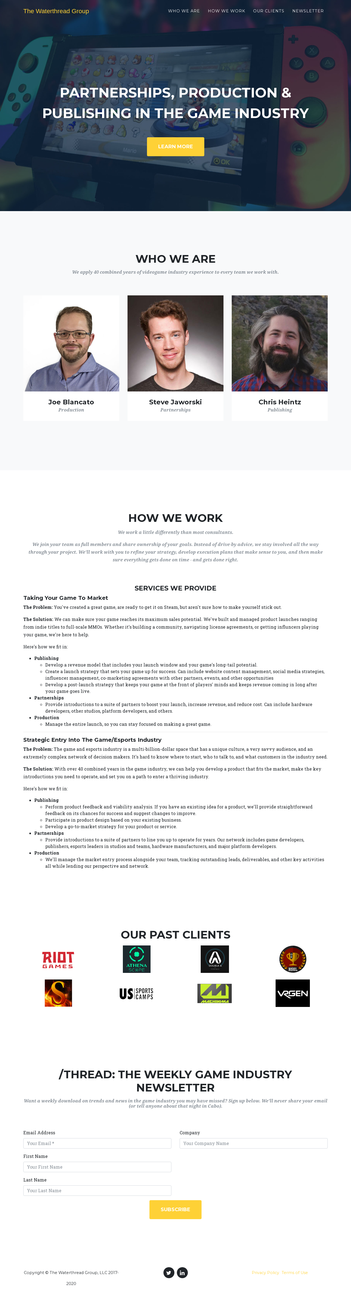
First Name (35, 1156)
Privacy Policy (265, 1272)
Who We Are (184, 14)
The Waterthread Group (63, 14)
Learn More (175, 147)
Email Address (39, 1132)
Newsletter (308, 14)
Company (190, 1132)
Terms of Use (295, 1272)
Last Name (35, 1180)
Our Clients (268, 14)
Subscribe (175, 1210)
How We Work (226, 14)
